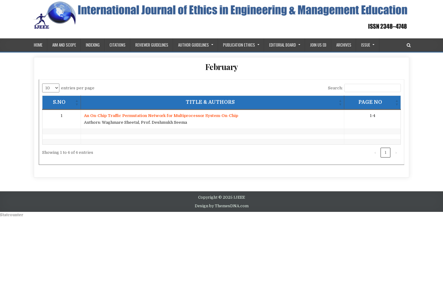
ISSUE (365, 45)
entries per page (77, 88)
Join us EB (318, 45)
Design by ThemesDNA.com (222, 206)
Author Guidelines (193, 45)
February (221, 66)
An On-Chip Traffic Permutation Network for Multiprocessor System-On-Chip (161, 115)
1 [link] (385, 152)
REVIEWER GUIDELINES (151, 45)
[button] (77, 102)
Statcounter (11, 214)
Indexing (93, 45)
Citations (118, 45)
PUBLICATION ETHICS (239, 45)
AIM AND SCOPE (64, 45)
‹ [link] (375, 152)
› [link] (396, 152)
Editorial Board (282, 45)
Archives (343, 45)
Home (38, 45)
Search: (335, 88)
